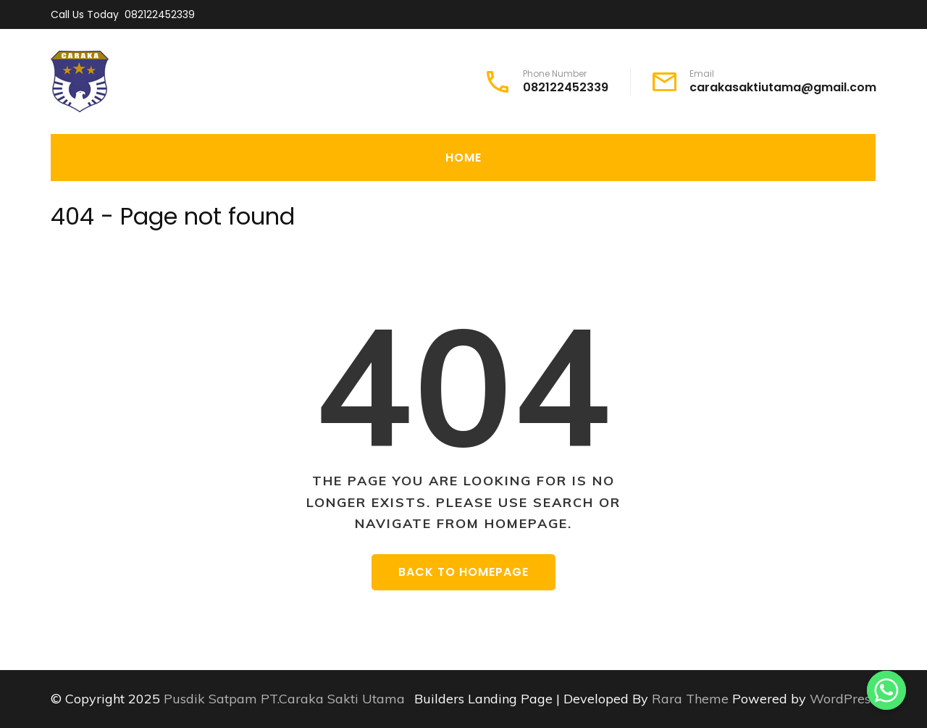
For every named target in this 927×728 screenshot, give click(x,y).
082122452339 (160, 14)
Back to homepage (463, 572)
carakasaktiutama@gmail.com (782, 88)
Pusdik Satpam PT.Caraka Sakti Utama (284, 698)
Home (463, 157)
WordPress (843, 698)
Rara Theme (692, 698)
